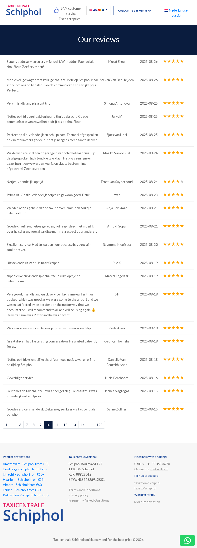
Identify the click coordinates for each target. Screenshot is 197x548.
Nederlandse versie (176, 13)
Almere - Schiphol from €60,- (23, 485)
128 (99, 425)
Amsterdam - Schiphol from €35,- (26, 464)
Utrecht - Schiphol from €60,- (23, 474)
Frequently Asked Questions (88, 500)
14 (83, 425)
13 (74, 425)
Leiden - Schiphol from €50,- (22, 490)
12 (65, 425)
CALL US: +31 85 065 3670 (134, 10)
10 (48, 425)
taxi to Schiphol (145, 488)
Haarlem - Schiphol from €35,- (24, 480)
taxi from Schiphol (147, 483)
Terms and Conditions (84, 490)
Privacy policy (78, 495)
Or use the (151, 469)
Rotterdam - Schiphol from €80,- (26, 495)
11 (57, 425)
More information (147, 502)
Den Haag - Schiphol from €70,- (25, 469)
